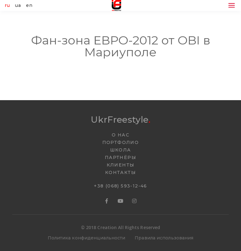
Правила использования (164, 238)
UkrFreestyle (120, 119)
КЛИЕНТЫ (121, 165)
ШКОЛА (120, 150)
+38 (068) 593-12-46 (120, 186)
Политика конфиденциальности (87, 238)
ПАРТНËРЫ (120, 157)
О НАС (120, 135)
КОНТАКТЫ (120, 172)
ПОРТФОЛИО (120, 142)
